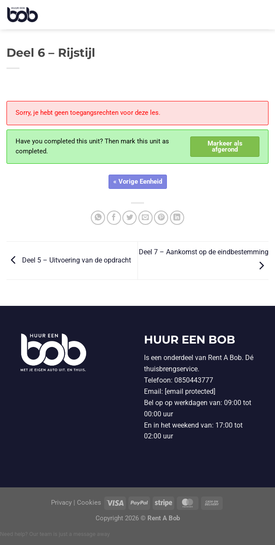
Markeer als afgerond (225, 146)
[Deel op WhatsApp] (98, 218)
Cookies (89, 502)
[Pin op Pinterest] (161, 218)
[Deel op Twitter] (129, 218)
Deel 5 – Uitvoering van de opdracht (68, 260)
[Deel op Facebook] (114, 218)
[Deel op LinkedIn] (177, 218)
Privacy (62, 502)
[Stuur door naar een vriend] (145, 218)
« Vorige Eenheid (137, 181)
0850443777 (193, 380)
